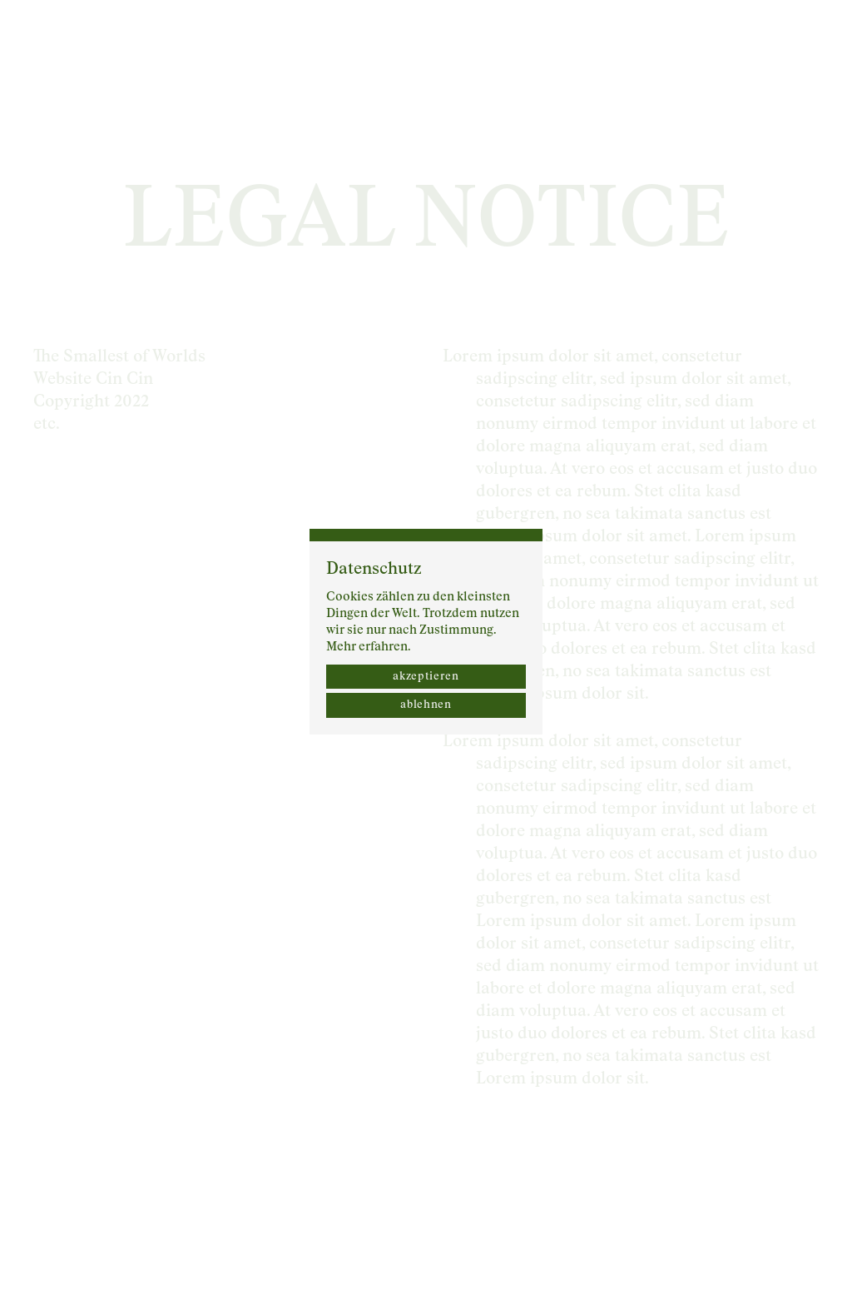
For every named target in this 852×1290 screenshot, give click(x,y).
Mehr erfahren (367, 646)
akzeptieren (425, 676)
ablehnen (425, 705)
